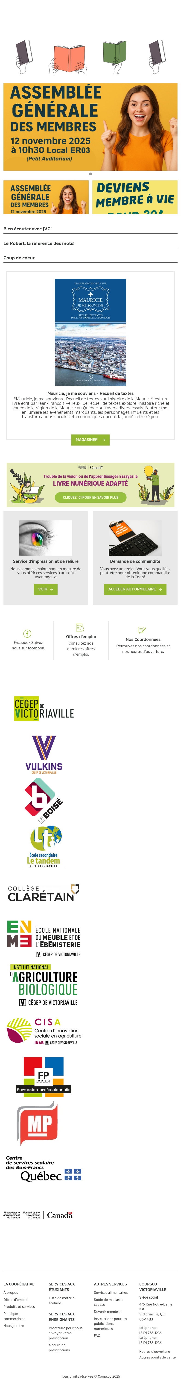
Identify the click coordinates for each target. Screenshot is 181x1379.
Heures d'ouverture (154, 1351)
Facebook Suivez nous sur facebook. (28, 640)
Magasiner (90, 440)
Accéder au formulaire (135, 589)
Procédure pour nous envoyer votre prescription (65, 1333)
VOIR (45, 589)
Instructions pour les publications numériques (110, 1324)
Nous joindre (13, 1326)
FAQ (97, 1336)
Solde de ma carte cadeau (108, 1302)
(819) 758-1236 (150, 1333)
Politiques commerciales (14, 1316)
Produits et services (19, 1307)
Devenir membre (107, 1312)
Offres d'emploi (15, 1300)
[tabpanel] (90, 127)
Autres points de (157, 1357)
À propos (10, 1292)
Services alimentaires (111, 1292)
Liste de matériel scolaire (62, 1301)
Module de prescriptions (59, 1348)
